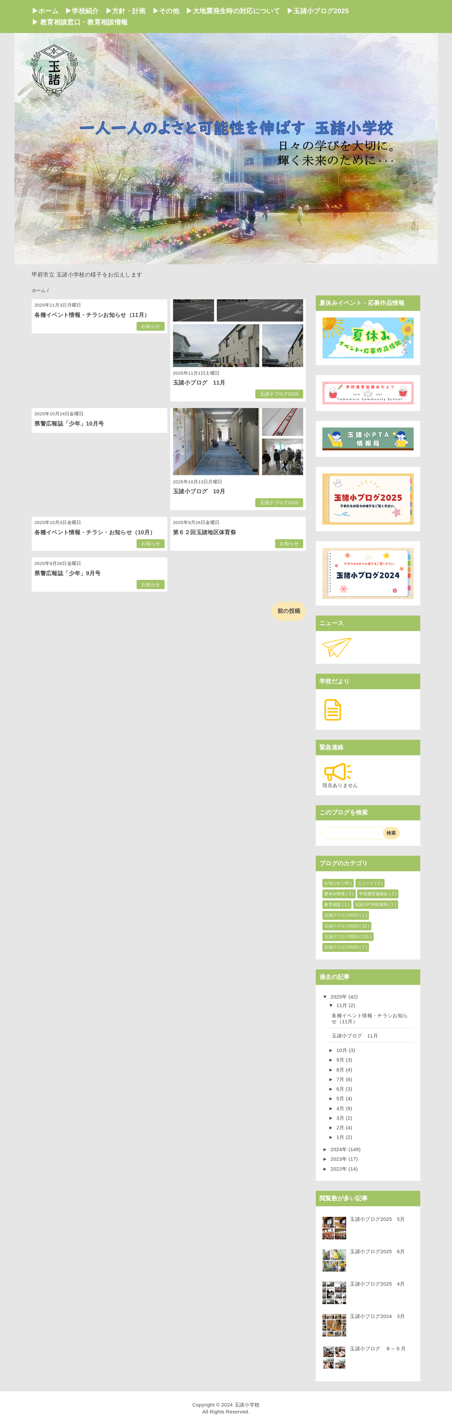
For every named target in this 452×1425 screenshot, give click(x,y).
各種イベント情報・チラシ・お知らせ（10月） (94, 532)
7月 (341, 1079)
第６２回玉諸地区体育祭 (204, 532)
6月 (341, 1089)
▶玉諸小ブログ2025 (318, 11)
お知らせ (150, 326)
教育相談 (333, 904)
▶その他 (165, 11)
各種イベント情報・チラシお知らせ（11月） (92, 315)
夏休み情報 (335, 893)
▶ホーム (45, 11)
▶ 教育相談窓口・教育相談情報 (80, 22)
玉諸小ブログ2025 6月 (377, 1251)
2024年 (340, 1149)
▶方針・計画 (125, 11)
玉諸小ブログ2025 (279, 394)
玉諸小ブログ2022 (341, 915)
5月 (341, 1098)
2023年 (340, 1159)
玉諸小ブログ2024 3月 (377, 1316)
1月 (341, 1137)
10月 (343, 1050)
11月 (343, 1005)
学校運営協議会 (374, 893)
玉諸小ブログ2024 (341, 936)
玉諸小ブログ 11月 (199, 383)
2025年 (340, 996)
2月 (341, 1127)
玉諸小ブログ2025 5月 (377, 1219)
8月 (341, 1069)
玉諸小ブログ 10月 (199, 491)
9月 (341, 1060)
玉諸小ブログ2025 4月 (377, 1284)
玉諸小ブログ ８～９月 (378, 1348)
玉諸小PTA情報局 (372, 904)
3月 (341, 1118)
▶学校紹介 (82, 11)
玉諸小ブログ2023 (341, 926)
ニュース (366, 883)
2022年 (340, 1169)
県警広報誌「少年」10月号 (69, 424)
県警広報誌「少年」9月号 (67, 573)
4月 (341, 1108)
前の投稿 (288, 611)
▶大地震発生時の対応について (233, 11)
